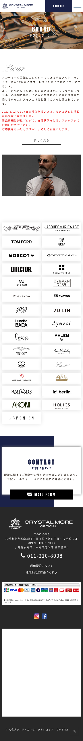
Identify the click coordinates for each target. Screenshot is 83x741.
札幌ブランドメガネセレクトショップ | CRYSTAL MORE (43, 729)
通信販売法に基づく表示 (41, 572)
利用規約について (41, 566)
